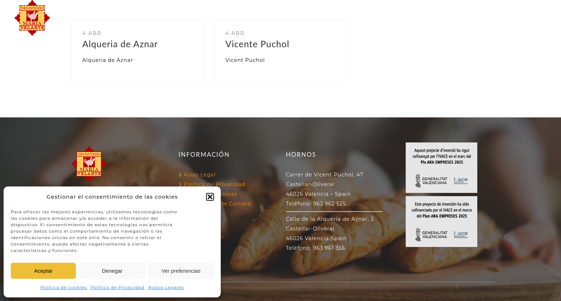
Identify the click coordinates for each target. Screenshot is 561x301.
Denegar (112, 271)
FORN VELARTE (205, 9)
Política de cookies (63, 287)
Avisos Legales (166, 287)
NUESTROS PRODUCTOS (280, 26)
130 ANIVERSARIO (351, 9)
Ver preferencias (180, 271)
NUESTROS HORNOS (276, 9)
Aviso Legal (200, 174)
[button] (210, 196)
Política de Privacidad (118, 287)
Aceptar (43, 271)
